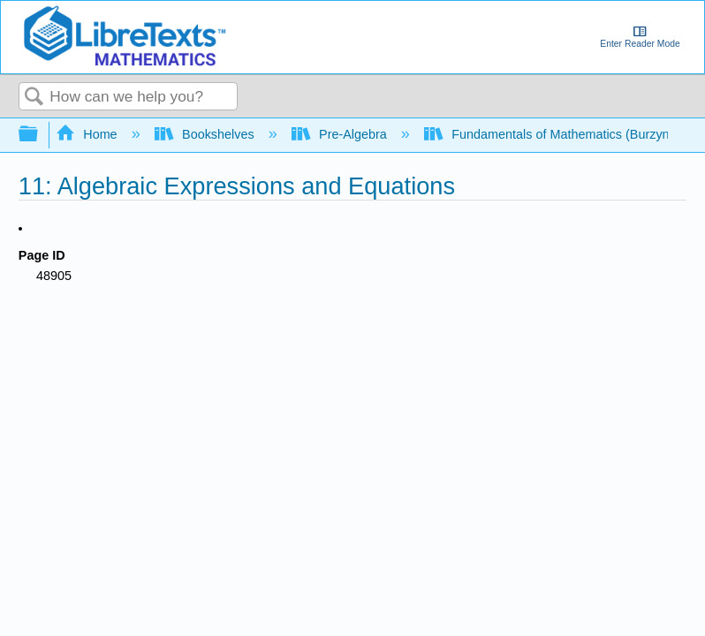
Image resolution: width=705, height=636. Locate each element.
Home (88, 134)
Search (34, 97)
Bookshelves (206, 134)
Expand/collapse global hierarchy (40, 135)
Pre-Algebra (341, 134)
